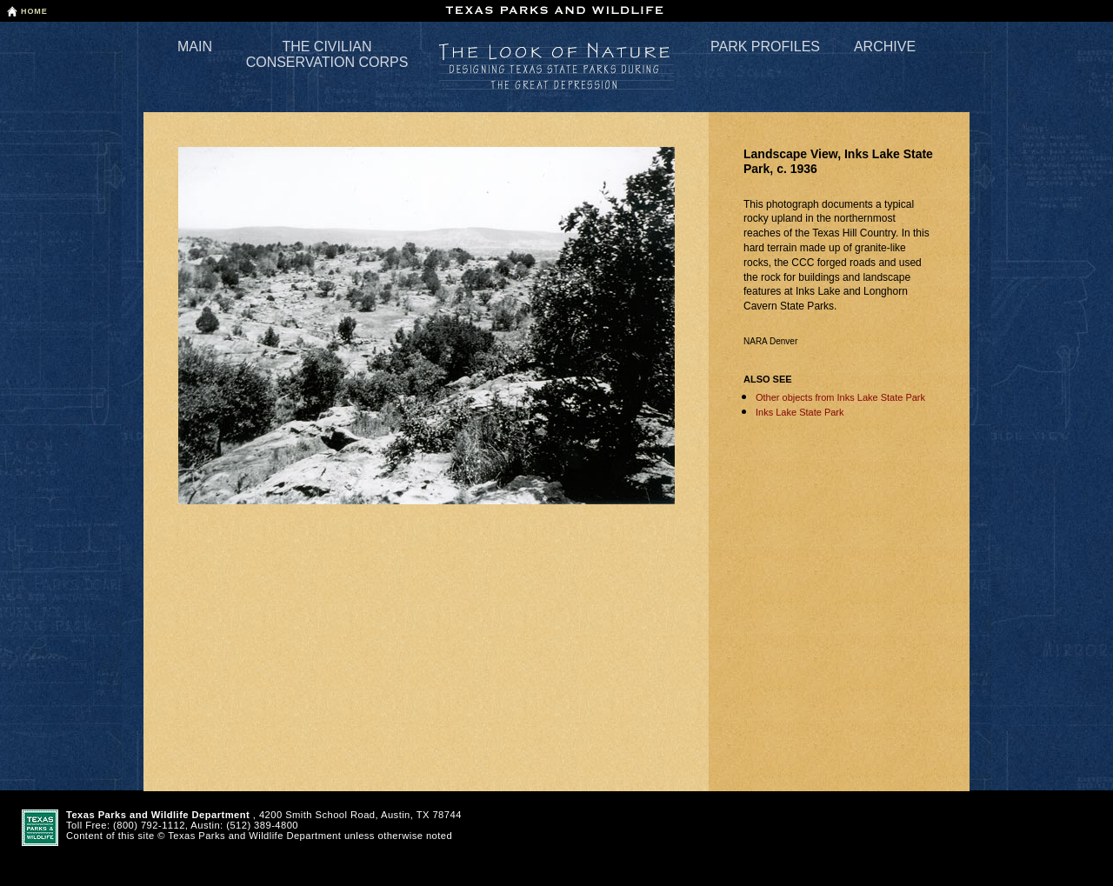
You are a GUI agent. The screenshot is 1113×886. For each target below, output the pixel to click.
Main (194, 46)
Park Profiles (765, 46)
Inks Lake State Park (800, 412)
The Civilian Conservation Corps (327, 54)
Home (34, 11)
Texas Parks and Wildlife (556, 10)
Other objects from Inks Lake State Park (840, 397)
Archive (885, 46)
